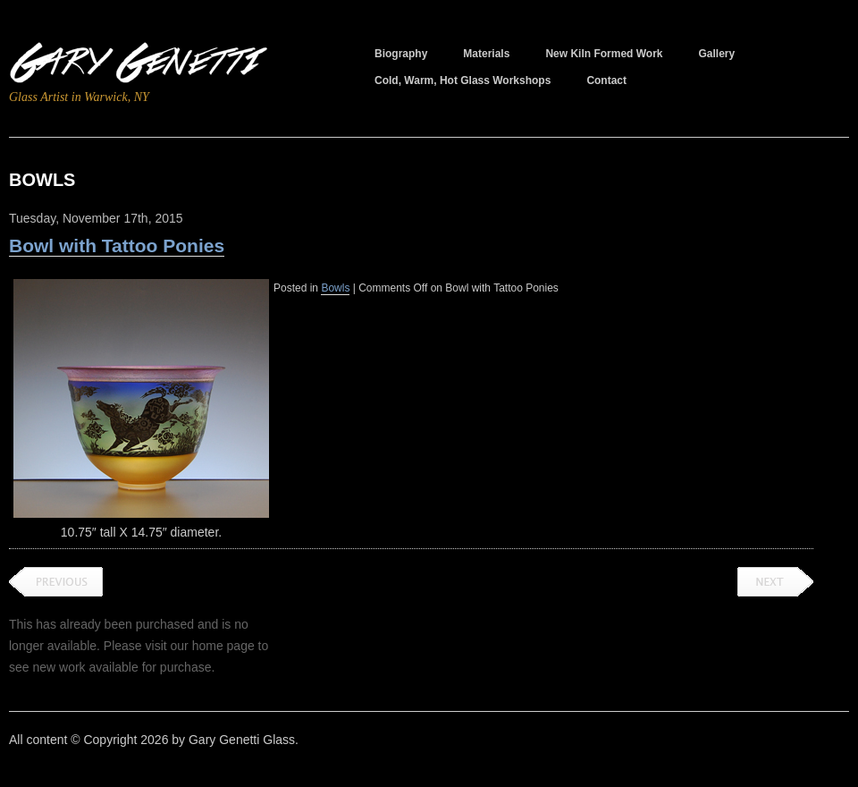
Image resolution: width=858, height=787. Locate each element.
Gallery (717, 53)
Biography (400, 53)
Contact (606, 80)
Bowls (335, 288)
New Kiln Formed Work (603, 53)
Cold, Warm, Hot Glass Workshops (462, 80)
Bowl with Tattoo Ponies (116, 245)
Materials (486, 53)
